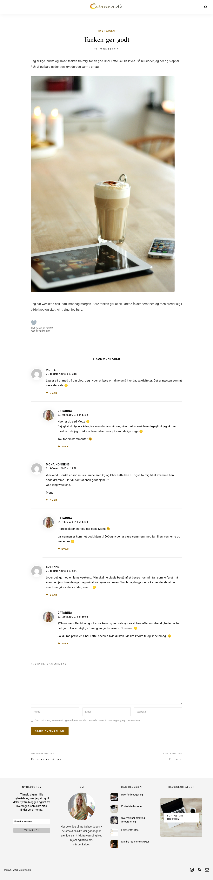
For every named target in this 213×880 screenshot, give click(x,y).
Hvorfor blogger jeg (132, 794)
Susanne (53, 566)
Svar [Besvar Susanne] (53, 594)
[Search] (205, 7)
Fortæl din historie (131, 806)
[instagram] (192, 869)
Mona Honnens (58, 464)
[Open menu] (8, 6)
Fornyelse (175, 759)
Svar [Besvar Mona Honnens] (53, 500)
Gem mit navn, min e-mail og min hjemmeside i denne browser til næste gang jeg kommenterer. (88, 720)
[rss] (199, 869)
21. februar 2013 (106, 49)
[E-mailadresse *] (31, 821)
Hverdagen (106, 31)
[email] (207, 869)
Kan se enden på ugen (46, 759)
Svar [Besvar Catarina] (65, 446)
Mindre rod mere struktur (135, 841)
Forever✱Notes (130, 830)
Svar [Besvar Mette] (53, 393)
